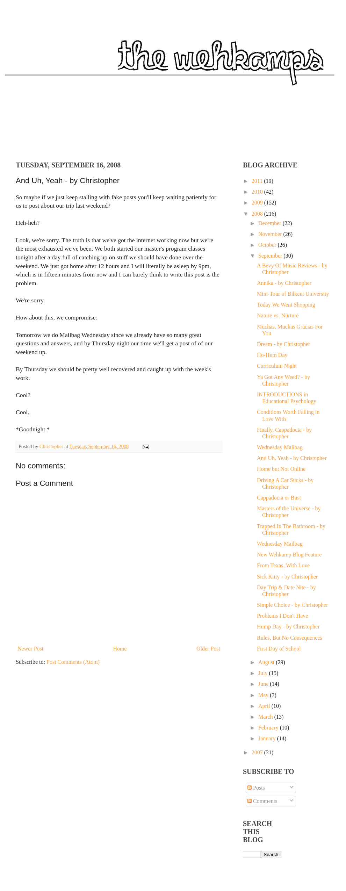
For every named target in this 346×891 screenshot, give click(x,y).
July (263, 673)
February (269, 728)
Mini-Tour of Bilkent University (293, 294)
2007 (258, 752)
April (265, 706)
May (264, 695)
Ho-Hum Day (272, 355)
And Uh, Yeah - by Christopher (292, 458)
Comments (262, 801)
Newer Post (30, 649)
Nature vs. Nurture (278, 315)
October (268, 245)
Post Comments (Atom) (73, 662)
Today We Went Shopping (286, 305)
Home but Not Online (281, 469)
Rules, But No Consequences (289, 638)
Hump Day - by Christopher (288, 627)
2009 (258, 203)
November (270, 234)
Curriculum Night (277, 366)
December (270, 223)
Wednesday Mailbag (280, 447)
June (264, 684)
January (267, 738)
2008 (258, 214)
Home (120, 649)
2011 (258, 181)
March (266, 717)
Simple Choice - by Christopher (292, 605)
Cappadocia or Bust (279, 498)
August (267, 662)
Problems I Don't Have (282, 616)
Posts (256, 788)
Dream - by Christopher (283, 344)
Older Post (208, 649)
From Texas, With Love (283, 565)
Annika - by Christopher (284, 283)
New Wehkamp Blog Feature (289, 555)
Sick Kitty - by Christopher (287, 577)
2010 (258, 192)
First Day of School (279, 649)
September (270, 256)
